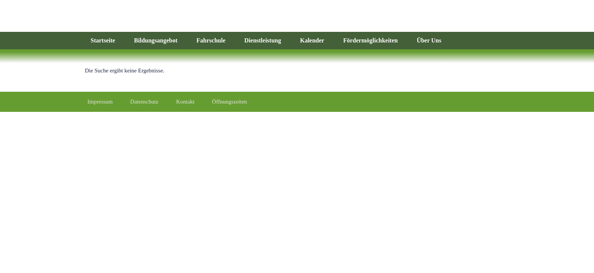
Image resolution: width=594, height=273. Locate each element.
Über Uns (429, 40)
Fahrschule (211, 40)
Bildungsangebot (156, 40)
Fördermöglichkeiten (370, 40)
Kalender (312, 40)
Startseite (103, 40)
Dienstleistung (262, 40)
